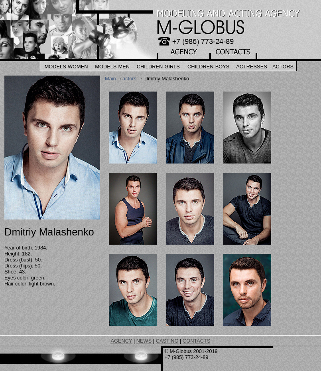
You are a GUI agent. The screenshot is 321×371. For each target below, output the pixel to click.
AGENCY (121, 341)
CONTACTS (196, 341)
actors (129, 79)
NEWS (144, 341)
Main (110, 79)
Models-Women (66, 67)
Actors (282, 67)
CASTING (167, 341)
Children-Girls (158, 67)
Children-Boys (208, 67)
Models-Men (112, 67)
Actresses (251, 67)
